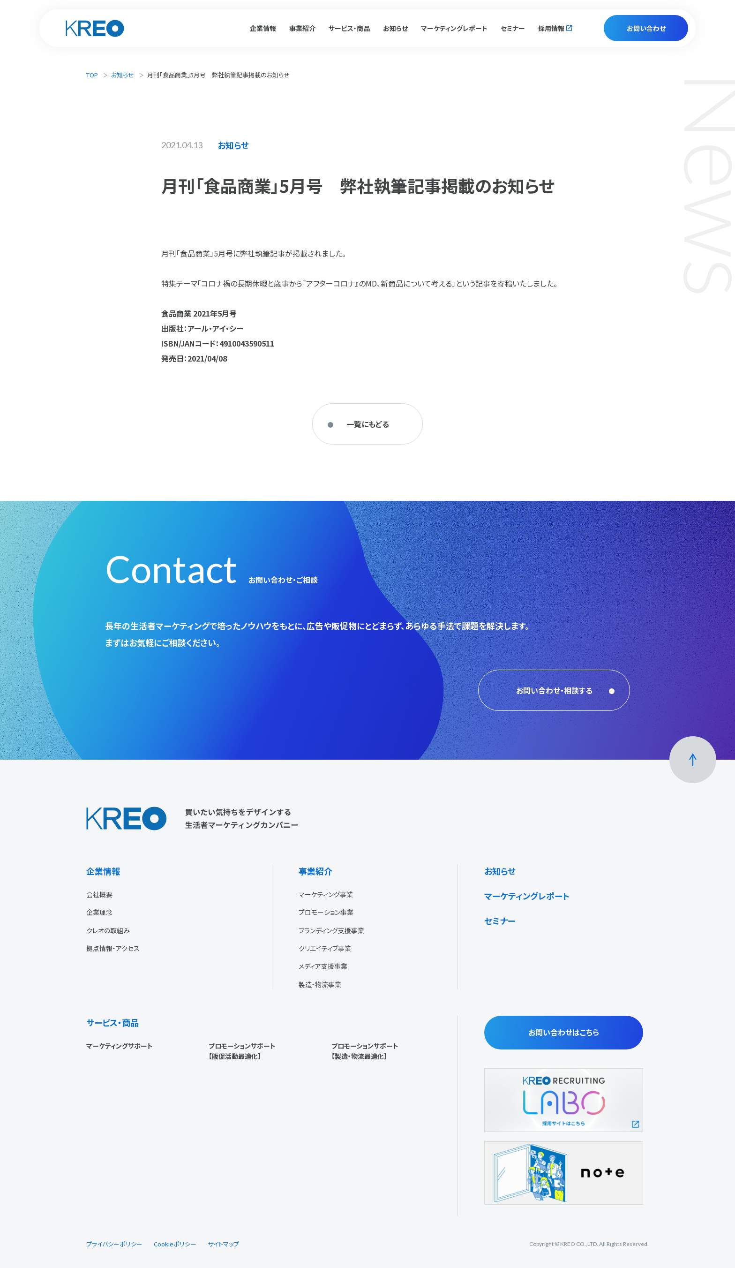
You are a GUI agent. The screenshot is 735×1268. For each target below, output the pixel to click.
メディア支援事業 (323, 966)
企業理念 (99, 912)
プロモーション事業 (326, 912)
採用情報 (551, 28)
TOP (92, 74)
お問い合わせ (646, 28)
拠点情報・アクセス (113, 948)
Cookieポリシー (175, 1243)
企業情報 (103, 871)
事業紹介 (315, 871)
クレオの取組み (108, 930)
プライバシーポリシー (114, 1243)
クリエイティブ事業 (325, 948)
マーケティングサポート (119, 1045)
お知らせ (395, 28)
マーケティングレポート (454, 28)
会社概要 (99, 894)
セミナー (513, 28)
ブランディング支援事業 (331, 930)
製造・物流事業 (320, 984)
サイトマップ (223, 1243)
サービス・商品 (112, 1022)
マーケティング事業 (326, 894)
